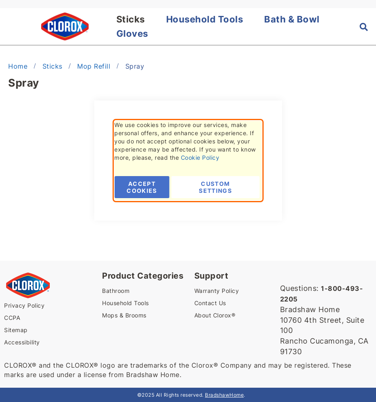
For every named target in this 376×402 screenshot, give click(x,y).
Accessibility (22, 342)
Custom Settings (215, 187)
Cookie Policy (200, 157)
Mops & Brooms (124, 315)
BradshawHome (224, 395)
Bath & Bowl (292, 19)
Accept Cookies (142, 187)
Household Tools (204, 19)
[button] (9, 26)
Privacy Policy (24, 305)
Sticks (130, 19)
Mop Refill (95, 66)
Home (19, 66)
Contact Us (210, 302)
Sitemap (16, 329)
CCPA (12, 317)
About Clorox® (215, 315)
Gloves (132, 33)
